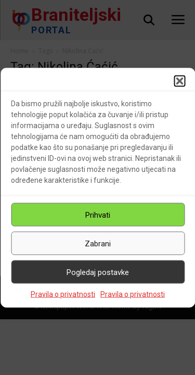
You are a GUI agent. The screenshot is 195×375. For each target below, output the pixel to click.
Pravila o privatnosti (63, 294)
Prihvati (97, 214)
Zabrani (98, 243)
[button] (179, 81)
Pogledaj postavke (98, 272)
